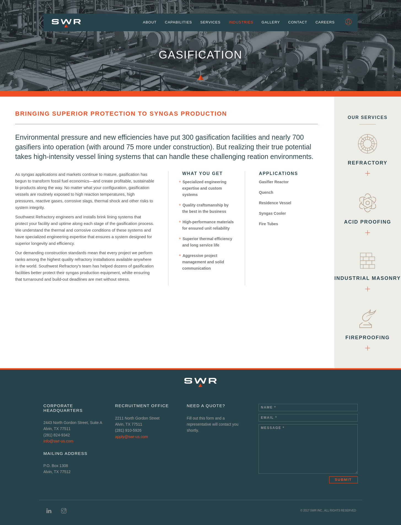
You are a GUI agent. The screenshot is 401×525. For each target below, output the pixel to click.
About (150, 22)
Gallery (271, 22)
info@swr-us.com (58, 441)
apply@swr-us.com (131, 436)
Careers (325, 22)
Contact (297, 22)
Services (210, 22)
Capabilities (178, 22)
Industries (241, 22)
